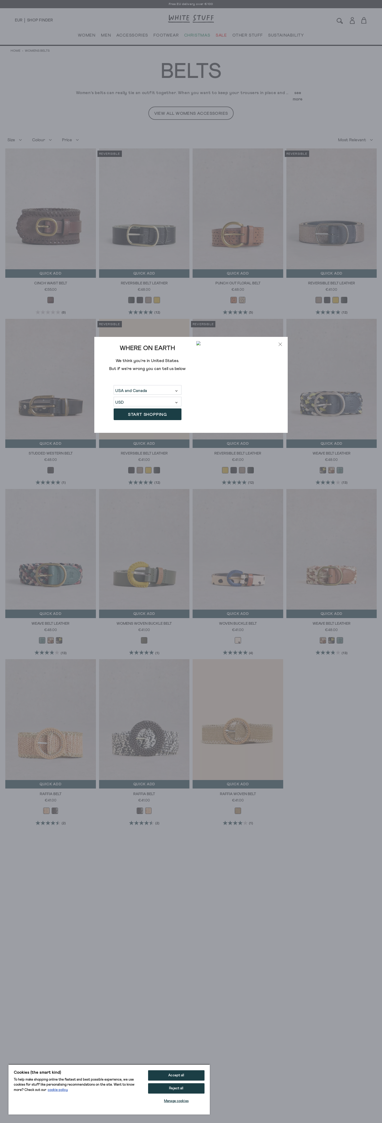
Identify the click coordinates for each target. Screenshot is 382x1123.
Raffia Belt (50, 794)
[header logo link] (191, 19)
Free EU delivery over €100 (191, 4)
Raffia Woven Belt (238, 794)
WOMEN (87, 36)
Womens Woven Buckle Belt (144, 624)
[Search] (339, 20)
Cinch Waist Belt (50, 283)
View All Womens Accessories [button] (191, 113)
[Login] (352, 19)
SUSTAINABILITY (286, 36)
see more (298, 96)
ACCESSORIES (132, 36)
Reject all (176, 1088)
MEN (106, 36)
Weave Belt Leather (331, 453)
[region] (109, 1089)
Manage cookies (176, 1101)
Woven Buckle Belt (238, 624)
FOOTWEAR (166, 36)
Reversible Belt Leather (144, 283)
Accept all (176, 1075)
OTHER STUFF (247, 36)
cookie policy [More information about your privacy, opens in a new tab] (58, 1090)
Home (16, 50)
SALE (221, 36)
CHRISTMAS (197, 36)
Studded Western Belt (51, 453)
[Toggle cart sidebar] (364, 20)
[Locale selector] (18, 20)
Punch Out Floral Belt (237, 283)
